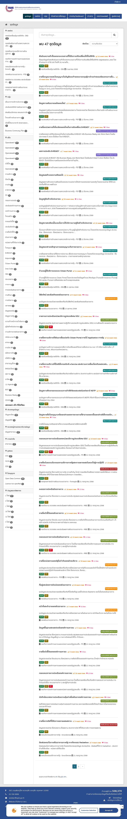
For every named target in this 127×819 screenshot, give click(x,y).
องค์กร (37, 16)
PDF (50, 327)
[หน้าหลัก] (6, 24)
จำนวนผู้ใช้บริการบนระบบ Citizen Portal (55, 271)
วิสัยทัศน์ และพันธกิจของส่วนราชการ (54, 294)
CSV (46, 66)
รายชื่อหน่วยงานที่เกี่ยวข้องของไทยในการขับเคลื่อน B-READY (64, 127)
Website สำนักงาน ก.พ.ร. (18, 801)
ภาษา (76, 803)
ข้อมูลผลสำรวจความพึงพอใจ (51, 175)
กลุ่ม (45, 16)
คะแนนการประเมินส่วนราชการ (51, 489)
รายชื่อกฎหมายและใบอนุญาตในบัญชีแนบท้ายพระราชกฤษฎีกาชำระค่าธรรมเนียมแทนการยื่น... (77, 76)
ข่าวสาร (90, 16)
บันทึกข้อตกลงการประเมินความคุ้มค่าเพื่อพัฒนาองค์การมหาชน (65, 697)
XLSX (41, 66)
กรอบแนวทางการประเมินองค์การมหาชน (55, 673)
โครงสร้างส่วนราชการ (111, 298)
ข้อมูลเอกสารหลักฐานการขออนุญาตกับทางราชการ (60, 247)
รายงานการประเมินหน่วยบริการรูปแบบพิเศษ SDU (59, 316)
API (56, 777)
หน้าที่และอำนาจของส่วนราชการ (52, 606)
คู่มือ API (63, 777)
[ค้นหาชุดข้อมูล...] (75, 35)
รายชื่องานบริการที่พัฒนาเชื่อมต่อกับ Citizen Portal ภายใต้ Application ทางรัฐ (71, 337)
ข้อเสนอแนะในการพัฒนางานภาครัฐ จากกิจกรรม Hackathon (64, 742)
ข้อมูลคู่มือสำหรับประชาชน (50, 199)
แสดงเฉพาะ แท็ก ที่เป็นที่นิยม (15, 405)
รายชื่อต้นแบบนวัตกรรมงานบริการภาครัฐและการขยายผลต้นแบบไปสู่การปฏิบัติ (71, 462)
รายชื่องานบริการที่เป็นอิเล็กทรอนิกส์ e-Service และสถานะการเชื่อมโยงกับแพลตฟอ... (73, 364)
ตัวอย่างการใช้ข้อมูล (58, 16)
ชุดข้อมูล (28, 16)
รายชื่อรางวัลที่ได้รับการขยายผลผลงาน (55, 721)
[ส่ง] (114, 35)
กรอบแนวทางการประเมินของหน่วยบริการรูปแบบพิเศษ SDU (63, 438)
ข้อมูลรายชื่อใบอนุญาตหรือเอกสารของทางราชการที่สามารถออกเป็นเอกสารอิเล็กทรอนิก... (76, 414)
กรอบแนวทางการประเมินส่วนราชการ (54, 537)
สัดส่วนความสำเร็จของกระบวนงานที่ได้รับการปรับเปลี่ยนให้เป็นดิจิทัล (67, 56)
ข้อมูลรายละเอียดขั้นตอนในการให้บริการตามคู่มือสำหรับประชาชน (65, 223)
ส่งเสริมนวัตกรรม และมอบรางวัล (109, 469)
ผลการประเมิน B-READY (49, 151)
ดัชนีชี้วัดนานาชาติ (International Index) (106, 131)
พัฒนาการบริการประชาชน (110, 83)
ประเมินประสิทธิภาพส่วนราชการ (109, 320)
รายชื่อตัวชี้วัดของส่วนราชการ (51, 513)
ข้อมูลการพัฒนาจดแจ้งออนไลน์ (52, 103)
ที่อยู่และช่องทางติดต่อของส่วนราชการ (55, 585)
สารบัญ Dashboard (76, 16)
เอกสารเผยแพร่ (102, 16)
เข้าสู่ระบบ (117, 2)
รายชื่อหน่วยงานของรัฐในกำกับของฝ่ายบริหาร (58, 561)
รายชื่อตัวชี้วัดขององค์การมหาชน (52, 651)
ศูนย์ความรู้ (116, 16)
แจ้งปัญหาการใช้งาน (115, 800)
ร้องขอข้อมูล (117, 798)
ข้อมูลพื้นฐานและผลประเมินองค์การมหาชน (56, 627)
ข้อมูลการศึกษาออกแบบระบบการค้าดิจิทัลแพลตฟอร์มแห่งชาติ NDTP (67, 390)
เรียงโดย (85, 44)
